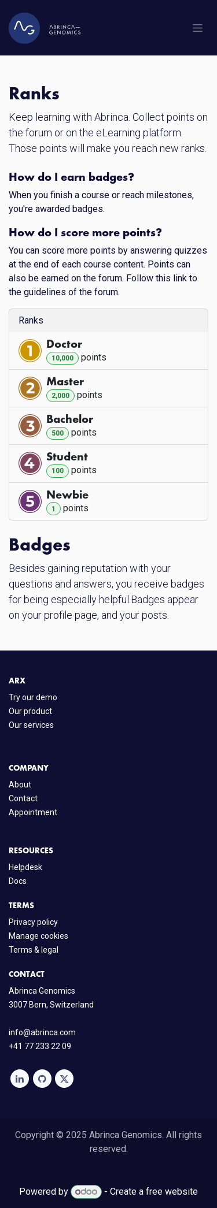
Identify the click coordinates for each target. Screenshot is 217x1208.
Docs (18, 881)
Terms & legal (33, 949)
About (20, 784)
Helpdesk (25, 867)
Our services (31, 725)
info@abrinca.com (42, 1032)
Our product (30, 711)
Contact (23, 798)
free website (172, 1191)
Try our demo (33, 697)
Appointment (33, 812)
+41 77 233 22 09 (40, 1046)
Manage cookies (38, 936)
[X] (64, 1078)
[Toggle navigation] (197, 28)
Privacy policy (33, 922)
